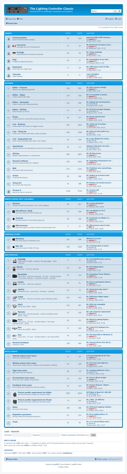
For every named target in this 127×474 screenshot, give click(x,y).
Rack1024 (22, 274)
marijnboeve (93, 148)
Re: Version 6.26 (92, 190)
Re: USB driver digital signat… (98, 296)
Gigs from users (19, 370)
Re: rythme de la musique (96, 124)
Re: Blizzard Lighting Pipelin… (98, 319)
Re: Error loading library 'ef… (97, 414)
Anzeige (20, 52)
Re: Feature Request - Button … (98, 385)
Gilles (91, 133)
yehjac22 (92, 372)
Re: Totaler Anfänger (94, 52)
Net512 (21, 289)
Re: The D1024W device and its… (99, 259)
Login (6, 431)
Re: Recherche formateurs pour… (99, 45)
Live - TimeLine (19, 131)
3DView (15, 153)
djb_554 (91, 140)
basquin (91, 247)
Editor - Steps (18, 95)
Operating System (12, 234)
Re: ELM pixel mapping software (98, 407)
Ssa (19, 335)
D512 (20, 304)
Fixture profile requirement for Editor (35, 392)
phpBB (56, 464)
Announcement (19, 38)
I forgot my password (68, 435)
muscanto (92, 104)
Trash (15, 422)
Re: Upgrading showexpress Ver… (99, 161)
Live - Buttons (18, 124)
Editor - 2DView (19, 109)
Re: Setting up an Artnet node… (98, 175)
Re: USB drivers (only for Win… (98, 67)
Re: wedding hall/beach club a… (98, 370)
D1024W (21, 259)
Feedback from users (22, 385)
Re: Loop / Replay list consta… (98, 139)
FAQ (14, 60)
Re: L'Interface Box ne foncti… (98, 246)
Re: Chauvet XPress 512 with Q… (99, 342)
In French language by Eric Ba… (98, 355)
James (91, 423)
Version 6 (16, 190)
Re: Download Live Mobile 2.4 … (98, 218)
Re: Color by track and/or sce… (98, 131)
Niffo (90, 227)
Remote (21, 312)
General (8, 33)
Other (15, 407)
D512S (19, 267)
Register (15, 431)
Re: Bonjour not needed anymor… (99, 183)
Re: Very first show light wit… (97, 363)
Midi (14, 168)
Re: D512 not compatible (95, 304)
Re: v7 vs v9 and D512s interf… (98, 421)
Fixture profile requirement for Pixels (35, 400)
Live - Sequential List (22, 139)
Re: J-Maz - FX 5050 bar (95, 399)
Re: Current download (94, 203)
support (92, 39)
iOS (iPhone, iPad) (24, 211)
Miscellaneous (11, 351)
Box (20, 327)
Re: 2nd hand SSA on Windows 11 (99, 334)
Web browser (22, 225)
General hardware (20, 342)
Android (19, 218)
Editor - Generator (20, 102)
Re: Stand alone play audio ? (97, 289)
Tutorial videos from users (24, 356)
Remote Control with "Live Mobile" (19, 199)
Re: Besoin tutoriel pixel (95, 117)
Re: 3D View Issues (93, 153)
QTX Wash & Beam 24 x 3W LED (98, 392)
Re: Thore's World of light (96, 377)
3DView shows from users (24, 363)
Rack (20, 320)
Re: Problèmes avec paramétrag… (99, 168)
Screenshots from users (23, 378)
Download (17, 67)
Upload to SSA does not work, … (98, 146)
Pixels (15, 117)
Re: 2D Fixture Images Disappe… (99, 109)
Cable (20, 297)
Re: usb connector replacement (98, 312)
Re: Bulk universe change (96, 87)
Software (9, 83)
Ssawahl (92, 401)
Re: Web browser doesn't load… (98, 225)
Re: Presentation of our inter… (98, 59)
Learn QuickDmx (92, 74)
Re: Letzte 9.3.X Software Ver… (98, 327)
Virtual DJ (16, 183)
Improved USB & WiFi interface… (99, 37)
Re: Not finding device (94, 267)
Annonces (21, 45)
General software (20, 161)
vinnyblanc (92, 111)
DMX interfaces (11, 255)
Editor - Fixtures (19, 87)
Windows (20, 239)
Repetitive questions (21, 414)
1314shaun (93, 394)
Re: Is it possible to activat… (97, 95)
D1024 (21, 282)
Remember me (83, 435)
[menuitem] (20, 19)
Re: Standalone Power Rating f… (98, 274)
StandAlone (17, 146)
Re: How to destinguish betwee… (99, 282)
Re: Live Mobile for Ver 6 (95, 210)
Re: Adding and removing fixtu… (98, 102)
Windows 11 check (93, 238)
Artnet (15, 175)
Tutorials (16, 74)
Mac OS (19, 246)
